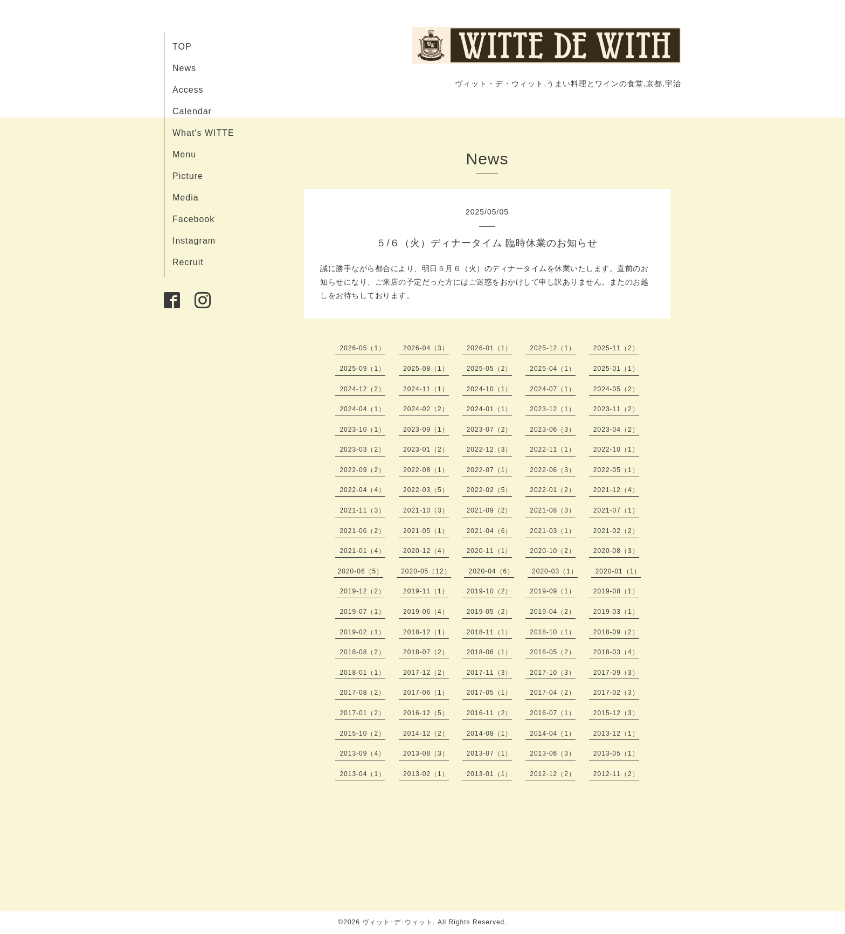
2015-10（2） (362, 733)
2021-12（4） (616, 490)
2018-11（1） (489, 632)
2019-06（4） (426, 611)
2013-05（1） (616, 753)
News (184, 68)
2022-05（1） (616, 470)
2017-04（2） (553, 692)
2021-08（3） (553, 510)
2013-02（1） (426, 774)
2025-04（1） (553, 368)
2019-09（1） (553, 591)
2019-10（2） (489, 591)
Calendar (192, 111)
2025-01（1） (616, 368)
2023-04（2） (616, 429)
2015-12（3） (616, 713)
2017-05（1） (489, 692)
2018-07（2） (426, 652)
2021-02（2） (616, 531)
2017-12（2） (426, 672)
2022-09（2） (362, 470)
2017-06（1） (426, 692)
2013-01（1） (489, 774)
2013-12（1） (616, 733)
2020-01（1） (618, 571)
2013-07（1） (489, 753)
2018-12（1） (426, 632)
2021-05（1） (426, 531)
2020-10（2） (553, 551)
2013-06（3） (553, 753)
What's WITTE (203, 132)
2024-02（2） (426, 409)
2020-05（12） (426, 571)
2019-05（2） (489, 611)
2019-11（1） (426, 591)
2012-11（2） (616, 774)
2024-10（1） (489, 389)
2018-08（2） (362, 652)
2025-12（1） (553, 348)
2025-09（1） (362, 368)
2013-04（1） (362, 774)
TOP (182, 46)
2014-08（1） (489, 733)
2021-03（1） (553, 531)
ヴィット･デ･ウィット (397, 922)
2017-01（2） (362, 713)
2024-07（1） (553, 389)
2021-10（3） (426, 510)
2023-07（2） (489, 429)
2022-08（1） (426, 470)
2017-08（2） (362, 692)
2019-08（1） (616, 591)
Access (188, 89)
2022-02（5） (489, 490)
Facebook (193, 219)
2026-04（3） (426, 348)
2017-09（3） (616, 672)
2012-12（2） (553, 774)
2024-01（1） (489, 409)
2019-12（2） (362, 591)
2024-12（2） (362, 389)
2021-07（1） (616, 510)
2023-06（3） (553, 429)
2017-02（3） (616, 692)
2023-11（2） (616, 409)
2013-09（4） (362, 753)
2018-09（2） (616, 632)
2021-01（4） (362, 551)
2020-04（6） (491, 571)
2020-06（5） (361, 571)
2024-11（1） (426, 389)
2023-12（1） (553, 409)
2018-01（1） (362, 672)
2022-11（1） (553, 449)
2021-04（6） (489, 531)
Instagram (194, 240)
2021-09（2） (489, 510)
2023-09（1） (426, 429)
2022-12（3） (489, 449)
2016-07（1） (553, 713)
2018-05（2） (553, 652)
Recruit (188, 262)
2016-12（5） (426, 713)
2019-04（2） (553, 611)
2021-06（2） (362, 531)
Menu (184, 154)
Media (185, 197)
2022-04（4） (362, 490)
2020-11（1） (489, 551)
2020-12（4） (426, 551)
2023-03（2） (362, 449)
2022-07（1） (489, 470)
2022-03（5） (426, 490)
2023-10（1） (362, 429)
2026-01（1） (489, 348)
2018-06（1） (489, 652)
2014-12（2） (426, 733)
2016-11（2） (489, 713)
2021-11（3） (362, 510)
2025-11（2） (616, 348)
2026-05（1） (362, 348)
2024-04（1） (362, 409)
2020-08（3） (616, 551)
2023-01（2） (426, 449)
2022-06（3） (553, 470)
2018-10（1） (553, 632)
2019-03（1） (616, 611)
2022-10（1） (616, 449)
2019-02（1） (362, 632)
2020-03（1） (555, 571)
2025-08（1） (426, 368)
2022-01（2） (553, 490)
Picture (187, 176)
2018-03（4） (616, 652)
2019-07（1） (362, 611)
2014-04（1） (553, 733)
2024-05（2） (616, 389)
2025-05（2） (489, 368)
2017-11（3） (489, 672)
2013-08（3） (426, 753)
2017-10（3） (553, 672)
